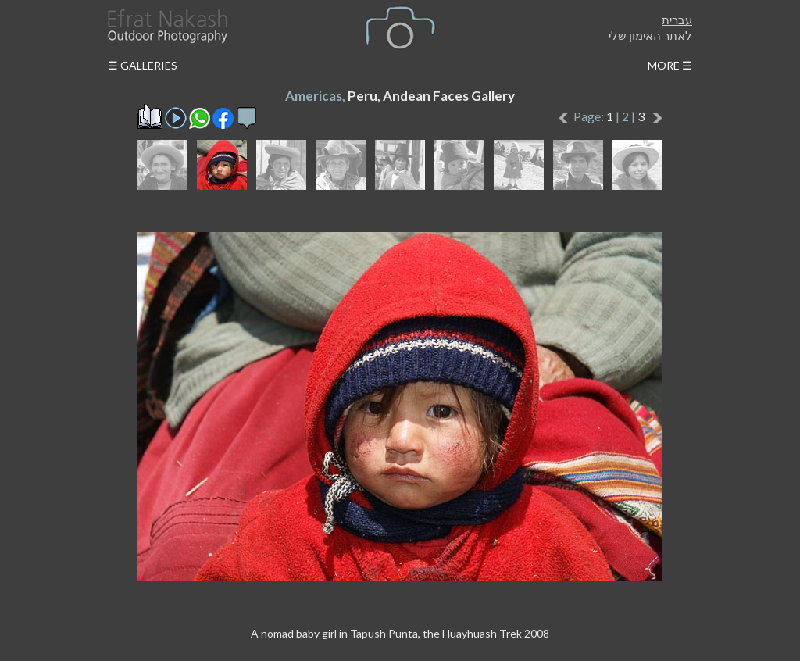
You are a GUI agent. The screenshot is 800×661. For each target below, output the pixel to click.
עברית (677, 20)
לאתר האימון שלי (650, 35)
